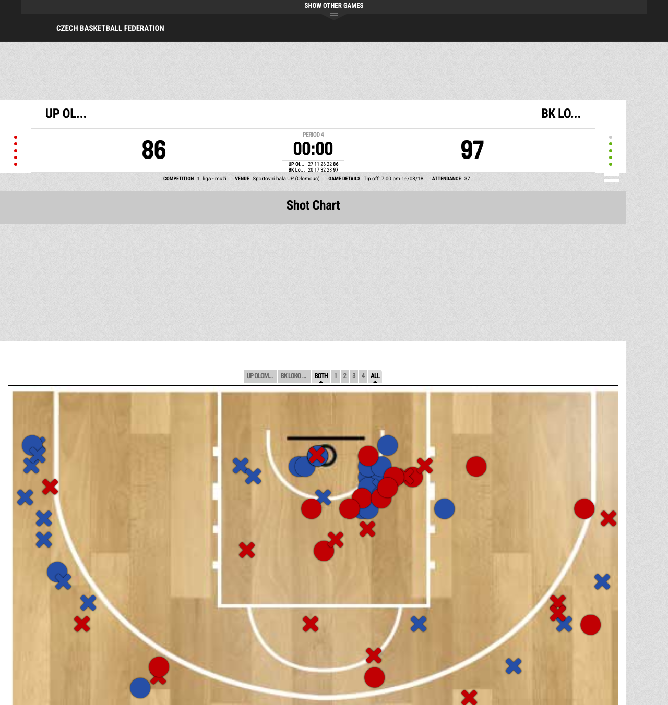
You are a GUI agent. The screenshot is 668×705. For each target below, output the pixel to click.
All (375, 376)
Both (321, 376)
